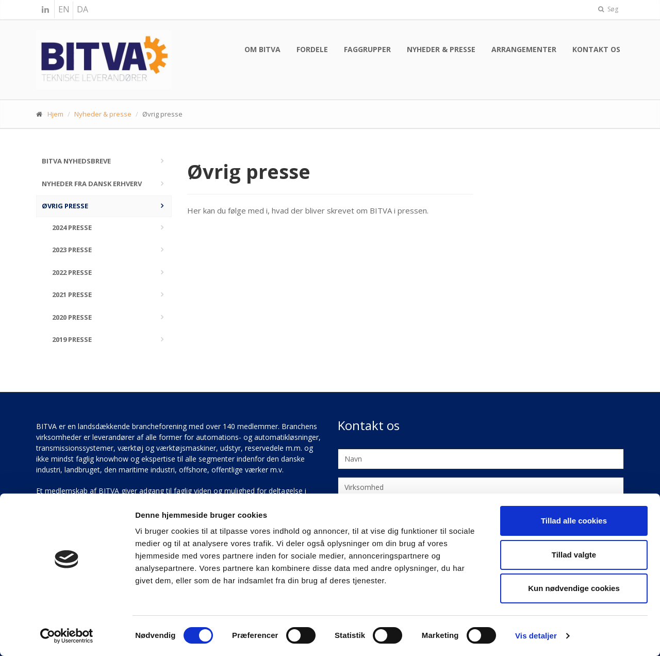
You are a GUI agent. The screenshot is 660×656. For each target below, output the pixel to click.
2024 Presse (72, 227)
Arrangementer (523, 49)
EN (64, 9)
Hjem (55, 114)
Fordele (312, 49)
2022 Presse (72, 272)
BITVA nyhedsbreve (76, 161)
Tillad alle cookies (574, 520)
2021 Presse (72, 294)
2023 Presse (72, 249)
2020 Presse (72, 317)
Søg (608, 9)
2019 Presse (72, 339)
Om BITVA (262, 49)
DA (82, 9)
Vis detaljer (536, 635)
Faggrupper (367, 49)
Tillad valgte (574, 554)
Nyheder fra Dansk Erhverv (92, 183)
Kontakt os (596, 49)
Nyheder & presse (441, 49)
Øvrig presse (65, 205)
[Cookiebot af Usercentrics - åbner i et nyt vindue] (67, 636)
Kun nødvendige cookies (574, 588)
